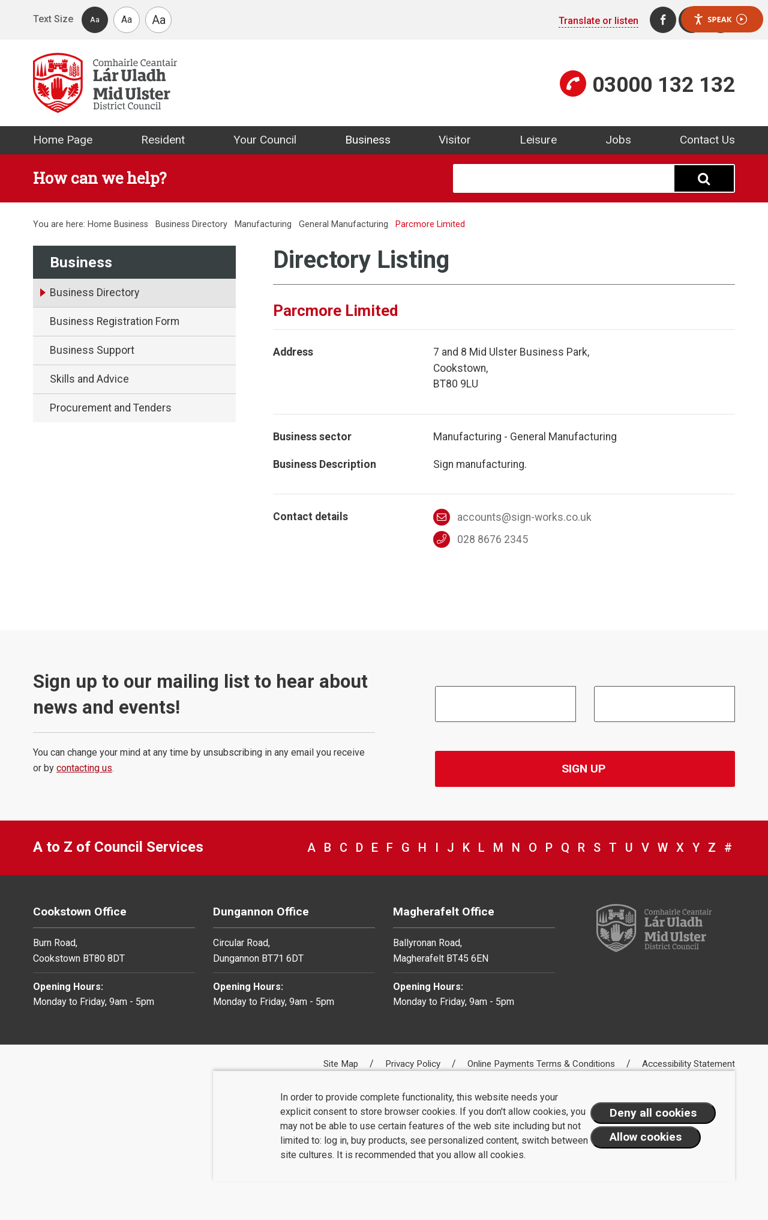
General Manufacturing (343, 224)
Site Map (342, 1063)
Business (368, 140)
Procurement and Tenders (111, 408)
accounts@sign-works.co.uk (512, 517)
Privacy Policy (414, 1063)
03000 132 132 (663, 84)
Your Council (264, 140)
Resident (163, 140)
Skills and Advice (89, 379)
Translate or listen (598, 20)
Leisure (538, 140)
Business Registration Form (114, 321)
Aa (95, 19)
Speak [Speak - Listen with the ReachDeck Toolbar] (720, 19)
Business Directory (191, 224)
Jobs (618, 140)
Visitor (455, 140)
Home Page (62, 140)
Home (100, 224)
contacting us (84, 768)
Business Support (92, 350)
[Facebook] (663, 20)
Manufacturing (263, 224)
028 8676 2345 (481, 539)
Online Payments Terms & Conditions (542, 1063)
